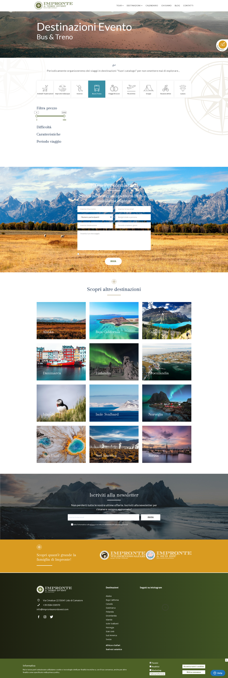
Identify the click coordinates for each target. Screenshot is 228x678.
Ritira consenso (194, 672)
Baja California (108, 332)
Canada (154, 332)
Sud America (106, 455)
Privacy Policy (111, 254)
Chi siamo (166, 5)
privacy (92, 525)
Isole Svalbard (107, 414)
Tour (119, 5)
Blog (177, 5)
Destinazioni (134, 5)
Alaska (48, 332)
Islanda (49, 414)
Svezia (153, 455)
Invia (113, 261)
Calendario (152, 5)
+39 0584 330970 (48, 605)
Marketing (156, 670)
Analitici (155, 666)
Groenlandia (158, 373)
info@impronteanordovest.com (52, 609)
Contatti (188, 5)
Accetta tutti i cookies (193, 666)
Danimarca (52, 373)
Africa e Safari (113, 645)
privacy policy (53, 672)
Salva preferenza (157, 674)
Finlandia (103, 373)
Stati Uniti (51, 455)
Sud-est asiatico (114, 649)
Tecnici (155, 663)
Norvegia (155, 414)
